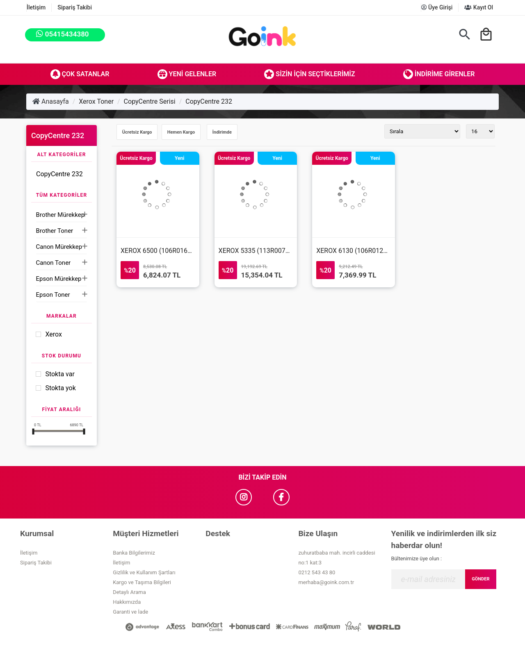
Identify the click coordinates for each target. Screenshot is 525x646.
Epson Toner (53, 294)
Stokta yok (60, 388)
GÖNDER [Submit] (480, 579)
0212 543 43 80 (316, 572)
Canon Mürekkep (59, 246)
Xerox (53, 334)
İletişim (36, 7)
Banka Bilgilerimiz (134, 553)
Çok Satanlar (80, 74)
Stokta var (59, 374)
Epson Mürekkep (59, 278)
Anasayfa (50, 101)
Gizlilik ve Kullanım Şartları (144, 572)
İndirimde (222, 132)
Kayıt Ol (478, 7)
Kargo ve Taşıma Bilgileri (142, 582)
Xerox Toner (96, 101)
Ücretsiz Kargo (137, 132)
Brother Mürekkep (60, 214)
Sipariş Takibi (74, 7)
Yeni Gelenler (187, 74)
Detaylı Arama (129, 592)
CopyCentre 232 (208, 101)
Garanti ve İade (130, 612)
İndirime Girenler (439, 74)
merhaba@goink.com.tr (326, 582)
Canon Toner (53, 262)
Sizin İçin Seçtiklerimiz (309, 74)
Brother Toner (54, 230)
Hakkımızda (127, 602)
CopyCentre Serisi (150, 101)
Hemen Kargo (181, 132)
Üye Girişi (437, 7)
